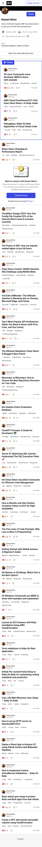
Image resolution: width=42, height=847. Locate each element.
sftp (4, 727)
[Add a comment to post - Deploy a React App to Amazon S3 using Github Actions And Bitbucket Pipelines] (5, 758)
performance (23, 463)
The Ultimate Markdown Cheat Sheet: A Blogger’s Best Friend (20, 352)
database (22, 413)
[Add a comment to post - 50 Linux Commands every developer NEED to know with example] (9, 88)
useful (34, 83)
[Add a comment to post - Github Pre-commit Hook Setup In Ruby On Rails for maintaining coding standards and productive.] (5, 685)
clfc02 (31, 106)
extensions (24, 304)
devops (32, 555)
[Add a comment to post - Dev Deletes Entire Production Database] (6, 418)
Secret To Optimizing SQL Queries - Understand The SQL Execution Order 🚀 (20, 456)
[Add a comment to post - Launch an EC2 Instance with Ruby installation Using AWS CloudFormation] (5, 636)
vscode (7, 130)
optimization (11, 463)
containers (24, 512)
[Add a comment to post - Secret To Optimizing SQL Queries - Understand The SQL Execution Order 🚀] (6, 467)
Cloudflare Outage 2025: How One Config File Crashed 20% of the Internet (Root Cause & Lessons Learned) (19, 217)
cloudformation (19, 631)
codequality (28, 779)
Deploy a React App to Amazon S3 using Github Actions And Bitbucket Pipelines (19, 747)
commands (14, 83)
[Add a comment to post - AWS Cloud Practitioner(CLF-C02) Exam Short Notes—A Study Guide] (7, 111)
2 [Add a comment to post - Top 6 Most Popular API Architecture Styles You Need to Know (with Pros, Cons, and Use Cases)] (16, 338)
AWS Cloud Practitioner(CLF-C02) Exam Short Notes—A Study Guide (21, 101)
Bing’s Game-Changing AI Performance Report (14, 150)
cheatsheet (16, 357)
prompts (35, 436)
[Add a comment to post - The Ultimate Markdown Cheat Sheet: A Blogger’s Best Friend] (6, 365)
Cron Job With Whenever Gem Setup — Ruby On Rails (20, 699)
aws (6, 106)
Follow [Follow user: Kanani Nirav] (31, 14)
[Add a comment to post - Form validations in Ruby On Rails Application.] (6, 659)
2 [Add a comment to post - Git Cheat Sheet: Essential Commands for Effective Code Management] (15, 490)
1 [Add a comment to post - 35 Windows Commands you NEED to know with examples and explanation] (10, 610)
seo (7, 155)
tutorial (33, 512)
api (3, 331)
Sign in (31, 201)
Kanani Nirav (12, 69)
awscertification (16, 106)
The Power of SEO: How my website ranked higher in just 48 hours (20, 247)
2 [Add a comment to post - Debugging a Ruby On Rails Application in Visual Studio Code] (15, 134)
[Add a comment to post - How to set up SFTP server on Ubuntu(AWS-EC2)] (5, 732)
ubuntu (23, 727)
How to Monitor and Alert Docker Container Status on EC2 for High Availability (18, 506)
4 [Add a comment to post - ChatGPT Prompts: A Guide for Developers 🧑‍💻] (15, 441)
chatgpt (5, 436)
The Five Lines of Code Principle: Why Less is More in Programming (21, 530)
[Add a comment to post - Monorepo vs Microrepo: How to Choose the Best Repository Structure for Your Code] (6, 395)
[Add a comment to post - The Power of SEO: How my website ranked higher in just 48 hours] (6, 256)
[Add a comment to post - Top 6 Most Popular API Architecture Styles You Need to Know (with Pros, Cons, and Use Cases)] (7, 339)
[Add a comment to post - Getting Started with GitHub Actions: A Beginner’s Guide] (6, 560)
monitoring (13, 512)
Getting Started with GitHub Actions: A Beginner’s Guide (20, 550)
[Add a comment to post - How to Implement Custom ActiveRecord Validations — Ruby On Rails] (5, 784)
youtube (5, 304)
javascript (6, 278)
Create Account (21, 195)
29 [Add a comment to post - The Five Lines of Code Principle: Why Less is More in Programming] (15, 536)
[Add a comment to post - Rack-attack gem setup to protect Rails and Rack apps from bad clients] (6, 807)
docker (5, 512)
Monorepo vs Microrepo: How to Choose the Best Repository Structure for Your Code (21, 380)
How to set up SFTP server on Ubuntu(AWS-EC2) (17, 722)
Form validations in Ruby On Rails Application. (18, 650)
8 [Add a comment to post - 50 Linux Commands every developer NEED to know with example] (18, 88)
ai (3, 155)
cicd (17, 753)
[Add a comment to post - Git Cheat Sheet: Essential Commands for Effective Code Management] (6, 490)
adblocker (14, 304)
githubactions (14, 555)
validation (25, 655)
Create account (33, 3)
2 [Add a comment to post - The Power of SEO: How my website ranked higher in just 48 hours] (14, 256)
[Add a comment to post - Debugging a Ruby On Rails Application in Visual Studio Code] (7, 134)
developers (26, 357)
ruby (14, 130)
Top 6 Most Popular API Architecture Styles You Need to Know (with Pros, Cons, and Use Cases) (20, 324)
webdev (14, 155)
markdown (6, 357)
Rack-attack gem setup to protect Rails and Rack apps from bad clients (20, 798)
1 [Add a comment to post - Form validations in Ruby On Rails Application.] (14, 659)
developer (6, 225)
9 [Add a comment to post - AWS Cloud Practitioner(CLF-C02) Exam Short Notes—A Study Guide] (15, 111)
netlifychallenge (8, 275)
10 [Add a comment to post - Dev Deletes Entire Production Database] (15, 418)
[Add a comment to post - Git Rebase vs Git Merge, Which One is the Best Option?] (6, 583)
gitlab (4, 413)
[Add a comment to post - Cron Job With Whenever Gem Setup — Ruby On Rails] (5, 709)
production (13, 413)
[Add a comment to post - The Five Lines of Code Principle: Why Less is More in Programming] (6, 537)
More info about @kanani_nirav (21, 53)
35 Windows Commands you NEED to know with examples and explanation (20, 597)
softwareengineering (9, 334)
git (3, 387)
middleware (17, 803)
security (27, 803)
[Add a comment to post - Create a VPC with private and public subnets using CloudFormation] (5, 831)
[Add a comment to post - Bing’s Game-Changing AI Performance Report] (6, 160)
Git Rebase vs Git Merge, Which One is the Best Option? (21, 574)
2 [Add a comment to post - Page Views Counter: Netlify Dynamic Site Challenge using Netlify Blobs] (14, 283)
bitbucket (24, 753)
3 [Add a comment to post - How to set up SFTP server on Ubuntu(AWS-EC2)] (12, 732)
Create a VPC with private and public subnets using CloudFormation (20, 821)
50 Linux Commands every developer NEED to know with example (17, 77)
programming (7, 229)
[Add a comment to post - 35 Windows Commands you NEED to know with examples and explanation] (4, 610)
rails (19, 130)
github (9, 486)
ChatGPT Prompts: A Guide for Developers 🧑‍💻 (17, 431)
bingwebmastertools (26, 155)
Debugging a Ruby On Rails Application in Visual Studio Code (20, 125)
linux (6, 83)
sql (3, 463)
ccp (25, 106)
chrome (33, 304)
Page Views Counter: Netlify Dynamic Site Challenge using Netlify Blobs (20, 270)
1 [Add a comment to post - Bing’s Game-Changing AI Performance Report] (14, 159)
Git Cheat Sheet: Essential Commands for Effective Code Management (21, 481)
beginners (30, 252)
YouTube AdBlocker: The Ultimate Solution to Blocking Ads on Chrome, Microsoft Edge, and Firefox (20, 298)
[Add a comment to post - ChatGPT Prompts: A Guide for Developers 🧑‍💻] (6, 441)
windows (5, 602)
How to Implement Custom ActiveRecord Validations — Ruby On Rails (20, 773)
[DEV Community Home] (9, 3)
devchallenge (21, 275)
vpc (9, 826)
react (4, 753)
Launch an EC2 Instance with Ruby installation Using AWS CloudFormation (19, 625)
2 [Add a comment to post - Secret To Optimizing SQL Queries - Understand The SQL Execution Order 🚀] (15, 467)
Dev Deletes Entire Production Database (17, 408)
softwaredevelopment (20, 225)
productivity (25, 83)
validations (17, 779)
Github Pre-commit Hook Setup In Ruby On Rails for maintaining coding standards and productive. (20, 674)
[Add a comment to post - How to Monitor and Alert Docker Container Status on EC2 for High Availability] (5, 517)
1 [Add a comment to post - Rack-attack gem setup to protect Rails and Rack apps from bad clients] (15, 807)
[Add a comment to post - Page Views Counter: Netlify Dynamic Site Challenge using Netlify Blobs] (6, 283)
